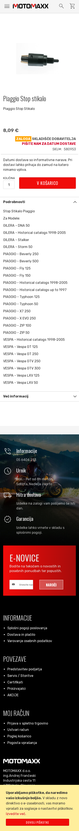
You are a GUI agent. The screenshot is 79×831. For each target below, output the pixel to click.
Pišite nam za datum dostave (49, 144)
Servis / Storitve (20, 676)
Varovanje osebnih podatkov (29, 641)
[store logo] (30, 6)
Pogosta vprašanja (22, 743)
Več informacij (15, 396)
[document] (40, 808)
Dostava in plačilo (21, 635)
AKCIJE (13, 695)
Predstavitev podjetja (24, 669)
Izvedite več (15, 814)
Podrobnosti (14, 202)
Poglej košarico (19, 736)
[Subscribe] (51, 584)
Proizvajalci (16, 689)
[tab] (39, 202)
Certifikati (15, 682)
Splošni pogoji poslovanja (27, 628)
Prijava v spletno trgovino (27, 723)
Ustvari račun (18, 730)
